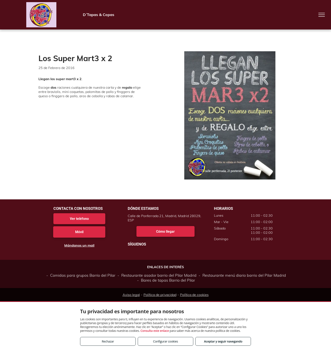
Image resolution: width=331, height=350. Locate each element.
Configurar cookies (165, 341)
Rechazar (108, 341)
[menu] (321, 14)
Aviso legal (131, 295)
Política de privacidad (160, 295)
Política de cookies (194, 295)
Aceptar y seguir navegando (223, 341)
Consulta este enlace (155, 331)
